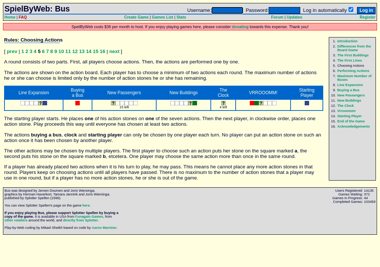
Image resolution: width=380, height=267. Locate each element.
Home (10, 17)
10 (61, 51)
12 (75, 51)
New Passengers (351, 95)
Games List (162, 17)
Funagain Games (89, 216)
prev (12, 51)
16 (102, 51)
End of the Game (351, 121)
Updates (294, 17)
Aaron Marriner (104, 228)
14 (89, 51)
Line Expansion (350, 85)
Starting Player (349, 116)
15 (95, 51)
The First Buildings (352, 55)
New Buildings (349, 100)
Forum (277, 17)
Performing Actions (353, 71)
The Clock (345, 106)
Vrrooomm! (346, 111)
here (86, 205)
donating (240, 26)
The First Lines (349, 60)
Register (368, 17)
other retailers (15, 220)
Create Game (136, 17)
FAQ (23, 17)
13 (82, 51)
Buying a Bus (348, 90)
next (114, 51)
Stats (181, 17)
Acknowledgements (353, 126)
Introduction (347, 41)
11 (68, 51)
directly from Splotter (80, 220)
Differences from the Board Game (354, 48)
